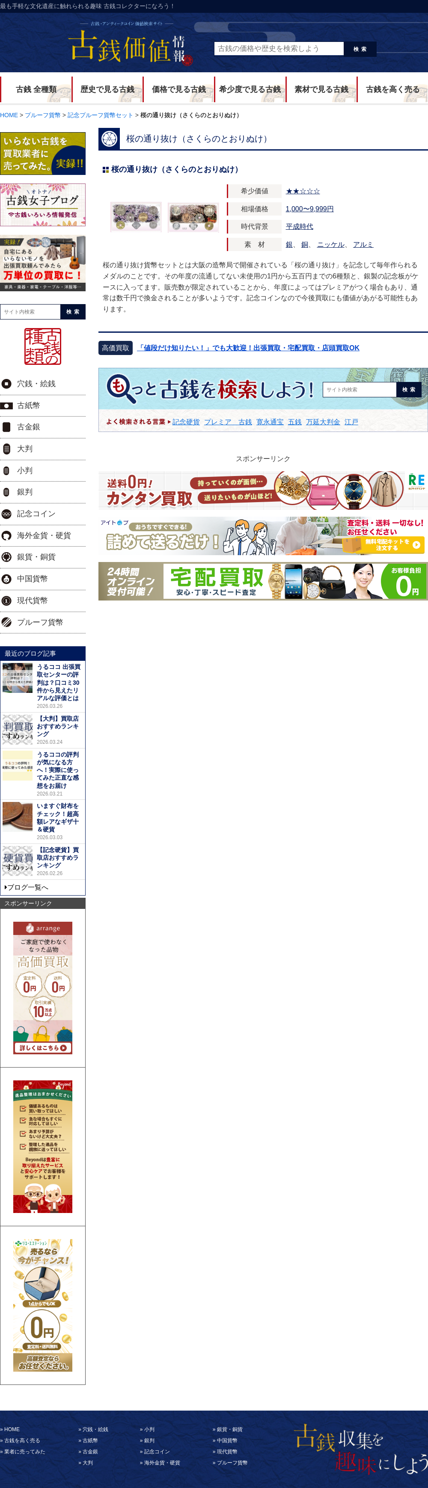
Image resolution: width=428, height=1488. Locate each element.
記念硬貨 (186, 422)
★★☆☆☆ (303, 191)
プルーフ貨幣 (40, 622)
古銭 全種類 (36, 89)
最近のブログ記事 (30, 653)
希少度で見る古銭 (250, 89)
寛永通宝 (270, 422)
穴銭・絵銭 (36, 383)
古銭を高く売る (393, 89)
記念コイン (36, 513)
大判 (25, 448)
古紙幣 (28, 405)
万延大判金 (323, 422)
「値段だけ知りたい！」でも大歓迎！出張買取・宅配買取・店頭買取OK (248, 348)
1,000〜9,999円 (310, 209)
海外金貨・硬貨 (44, 535)
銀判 (25, 492)
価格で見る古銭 (179, 89)
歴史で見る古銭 (107, 89)
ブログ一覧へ (27, 887)
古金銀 (28, 427)
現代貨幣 (32, 600)
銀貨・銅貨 (36, 557)
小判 (25, 470)
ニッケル (331, 244)
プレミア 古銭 (228, 422)
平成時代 (299, 226)
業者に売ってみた (24, 1452)
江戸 (351, 422)
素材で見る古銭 (321, 89)
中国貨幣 (32, 578)
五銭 (295, 422)
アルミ (363, 244)
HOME (12, 1429)
